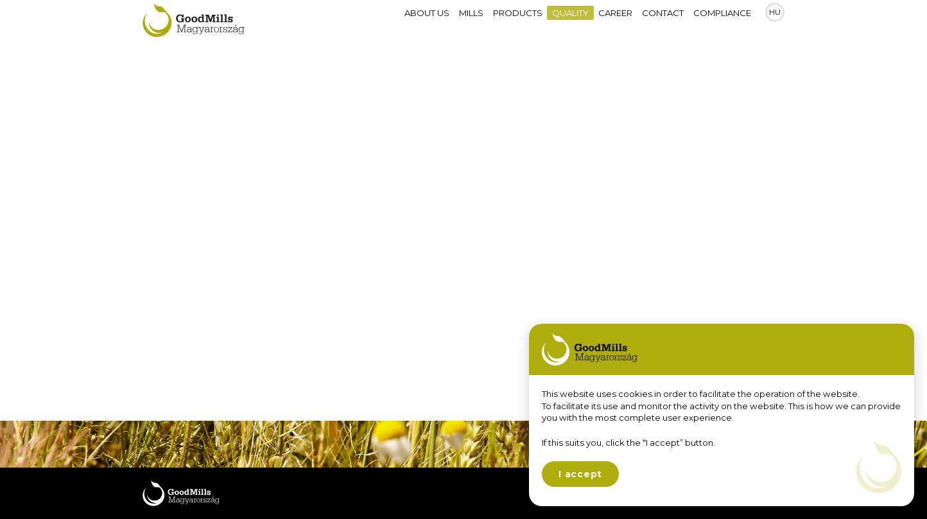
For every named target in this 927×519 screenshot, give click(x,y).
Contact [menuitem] (663, 26)
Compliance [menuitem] (722, 26)
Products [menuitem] (517, 26)
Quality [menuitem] (570, 26)
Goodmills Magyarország (194, 25)
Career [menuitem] (615, 26)
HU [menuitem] (775, 25)
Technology (193, 204)
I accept (580, 474)
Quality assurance (214, 248)
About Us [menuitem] (426, 26)
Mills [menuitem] (471, 26)
